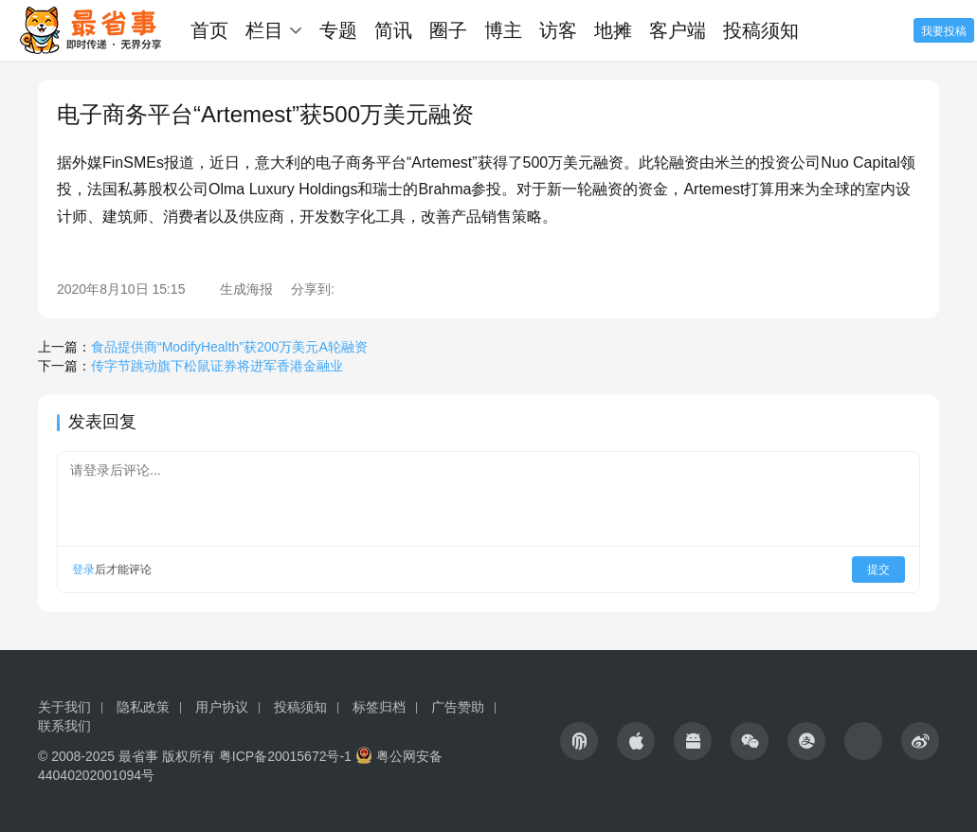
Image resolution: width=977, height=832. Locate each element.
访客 (558, 30)
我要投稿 (944, 31)
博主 (503, 30)
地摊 (613, 30)
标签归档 (379, 706)
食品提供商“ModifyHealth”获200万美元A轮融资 (229, 346)
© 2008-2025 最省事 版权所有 (126, 756)
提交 (878, 569)
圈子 (448, 30)
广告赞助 (457, 706)
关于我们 (64, 706)
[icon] (579, 741)
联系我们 (64, 725)
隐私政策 (143, 706)
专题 (338, 30)
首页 (209, 30)
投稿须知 (761, 30)
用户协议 (221, 706)
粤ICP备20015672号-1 (285, 756)
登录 (83, 569)
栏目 (264, 30)
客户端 (677, 30)
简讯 (393, 30)
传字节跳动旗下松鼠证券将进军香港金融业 (217, 365)
